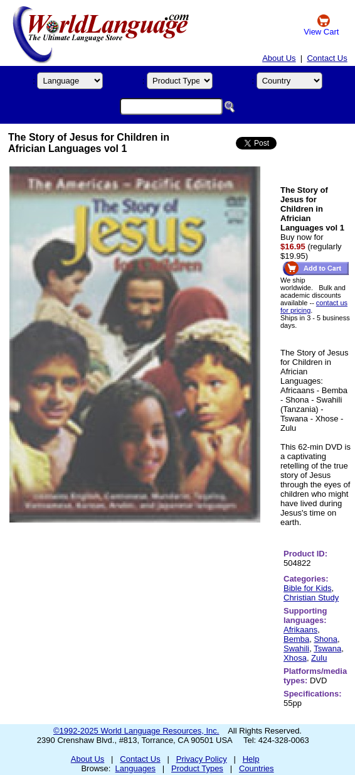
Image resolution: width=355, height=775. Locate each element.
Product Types (197, 768)
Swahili (296, 648)
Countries (256, 768)
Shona (325, 639)
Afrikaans (300, 629)
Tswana (327, 648)
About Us (278, 58)
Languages (135, 768)
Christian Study (311, 597)
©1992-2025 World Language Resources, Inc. (136, 730)
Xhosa (295, 658)
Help (251, 759)
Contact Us (327, 58)
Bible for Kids (307, 588)
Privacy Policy (201, 759)
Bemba (296, 639)
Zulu (319, 658)
